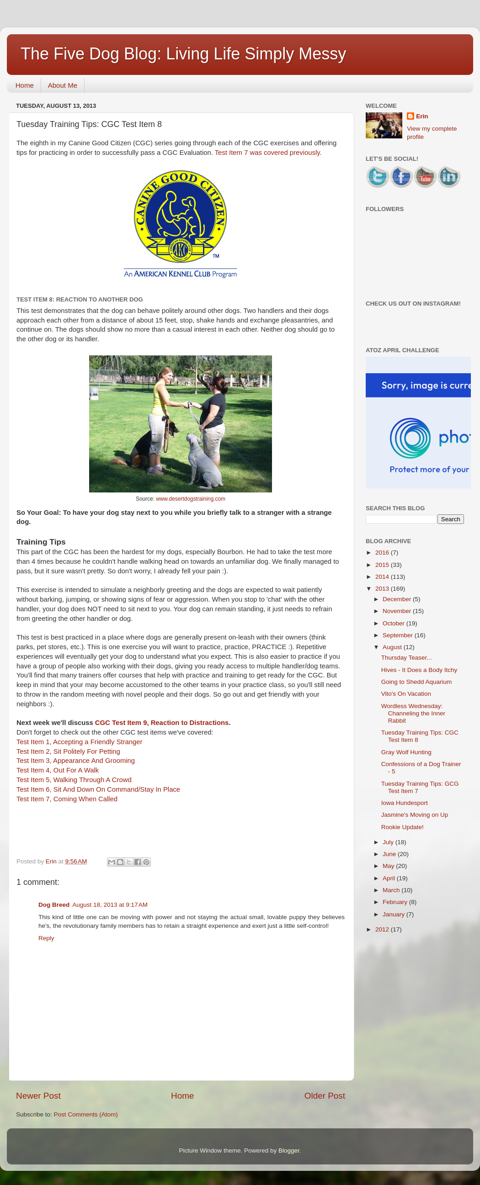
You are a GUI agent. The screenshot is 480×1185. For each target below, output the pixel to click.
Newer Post (38, 1095)
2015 (383, 564)
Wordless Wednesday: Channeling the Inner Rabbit (413, 713)
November (398, 611)
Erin (422, 116)
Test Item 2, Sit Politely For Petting (68, 751)
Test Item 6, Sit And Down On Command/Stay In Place (98, 789)
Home (25, 85)
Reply (46, 938)
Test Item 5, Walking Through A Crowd (74, 779)
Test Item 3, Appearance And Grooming (75, 760)
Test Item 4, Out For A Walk (57, 770)
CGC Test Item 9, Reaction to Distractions (162, 722)
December (398, 599)
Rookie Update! (402, 827)
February (396, 902)
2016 (383, 552)
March (392, 890)
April (390, 878)
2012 (383, 929)
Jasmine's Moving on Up (414, 814)
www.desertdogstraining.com (190, 499)
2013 (383, 588)
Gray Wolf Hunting (406, 752)
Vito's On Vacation (406, 693)
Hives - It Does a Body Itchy (419, 670)
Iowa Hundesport (404, 802)
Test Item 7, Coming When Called (66, 799)
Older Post (324, 1095)
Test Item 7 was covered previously (267, 152)
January (394, 914)
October (394, 623)
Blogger (288, 1150)
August (393, 647)
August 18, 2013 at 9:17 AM (110, 904)
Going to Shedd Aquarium (416, 681)
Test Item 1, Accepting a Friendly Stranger (79, 742)
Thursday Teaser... (406, 657)
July (389, 842)
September (399, 635)
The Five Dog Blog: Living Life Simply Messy (183, 53)
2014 (383, 576)
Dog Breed (53, 904)
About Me (62, 85)
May (389, 865)
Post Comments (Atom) (86, 1114)
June (390, 854)
